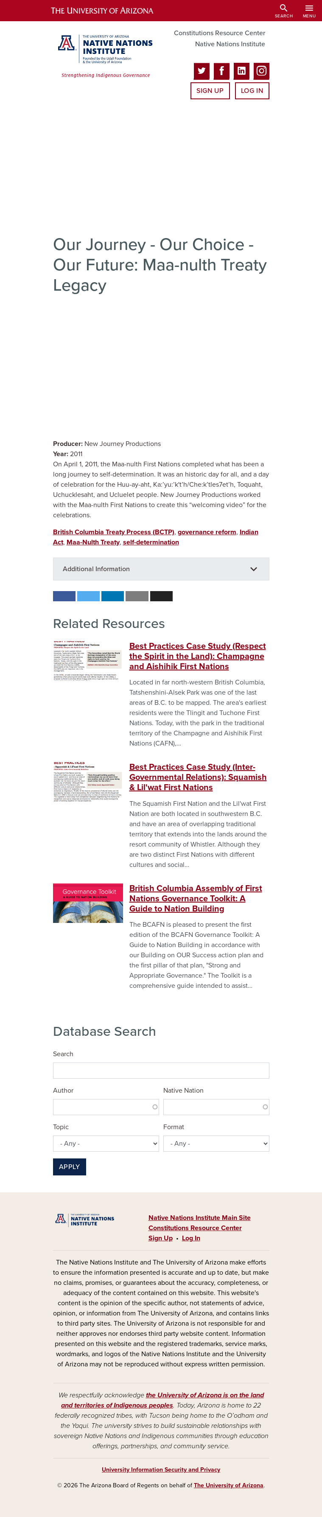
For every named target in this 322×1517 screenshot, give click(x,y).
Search (63, 1054)
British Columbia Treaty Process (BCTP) (113, 532)
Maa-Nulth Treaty (93, 542)
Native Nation (183, 1090)
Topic (61, 1127)
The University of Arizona (228, 1485)
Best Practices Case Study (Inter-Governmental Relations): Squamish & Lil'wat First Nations (198, 777)
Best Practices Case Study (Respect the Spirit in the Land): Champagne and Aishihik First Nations (197, 656)
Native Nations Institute (230, 44)
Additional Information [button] (96, 569)
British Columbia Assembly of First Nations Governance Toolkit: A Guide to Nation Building (195, 898)
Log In (252, 91)
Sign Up (210, 91)
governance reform (207, 532)
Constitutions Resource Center (219, 33)
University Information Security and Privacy (161, 1469)
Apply (69, 1167)
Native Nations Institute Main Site (199, 1218)
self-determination (151, 542)
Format (173, 1127)
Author (63, 1090)
